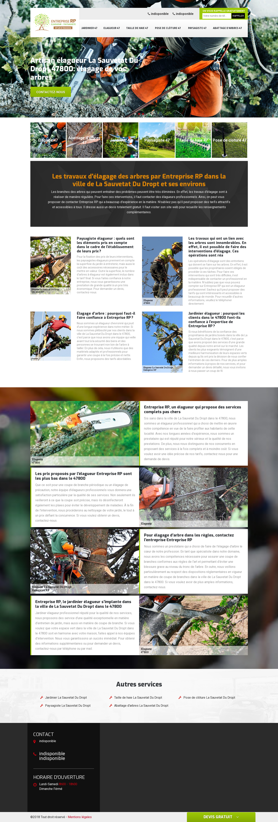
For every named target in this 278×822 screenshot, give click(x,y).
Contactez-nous (50, 92)
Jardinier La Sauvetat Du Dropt (66, 697)
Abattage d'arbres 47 (227, 28)
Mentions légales (80, 817)
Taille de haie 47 (137, 28)
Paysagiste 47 (197, 28)
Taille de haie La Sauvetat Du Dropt (138, 697)
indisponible (158, 14)
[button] (135, 114)
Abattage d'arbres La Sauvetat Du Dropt (141, 705)
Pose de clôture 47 (168, 28)
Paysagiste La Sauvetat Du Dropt (68, 705)
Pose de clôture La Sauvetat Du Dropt (209, 697)
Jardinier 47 (89, 28)
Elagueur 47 (111, 28)
